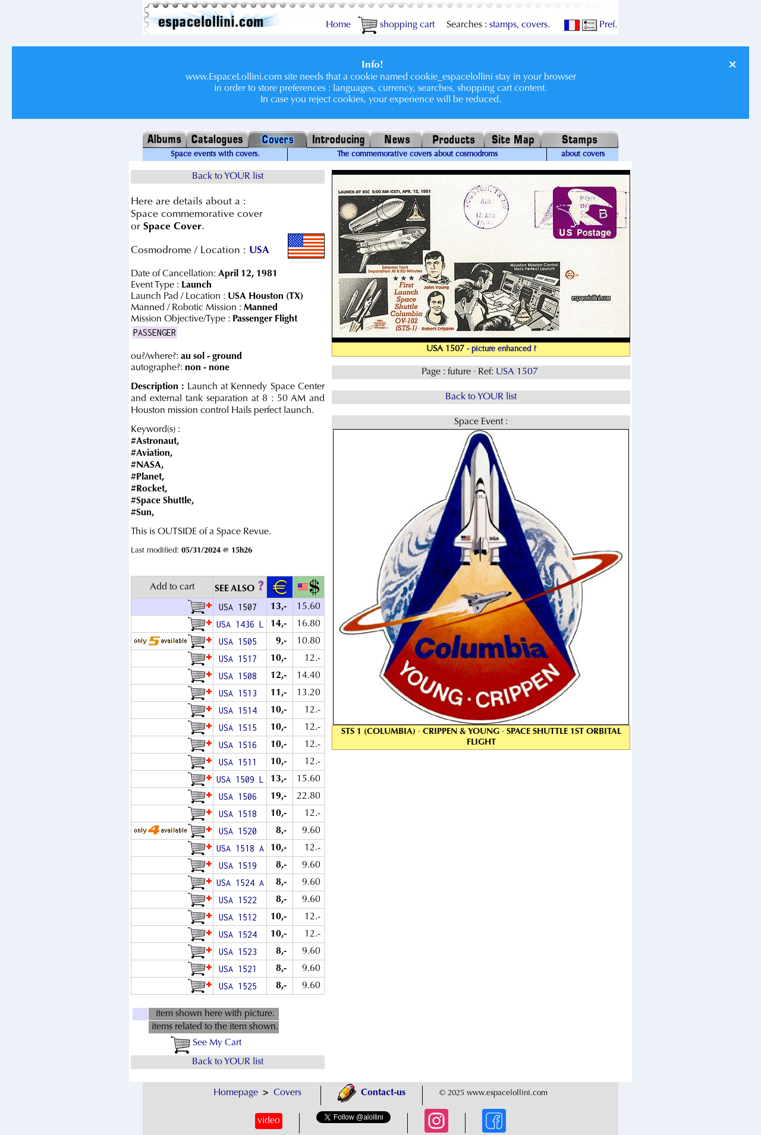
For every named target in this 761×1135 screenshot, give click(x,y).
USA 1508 (240, 676)
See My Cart (206, 1043)
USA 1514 (240, 710)
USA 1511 (240, 762)
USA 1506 (240, 797)
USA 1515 (240, 728)
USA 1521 (240, 969)
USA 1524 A (240, 883)
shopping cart (396, 25)
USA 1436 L (240, 624)
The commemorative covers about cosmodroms (417, 154)
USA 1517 (240, 659)
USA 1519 (240, 865)
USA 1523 (240, 952)
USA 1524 (240, 934)
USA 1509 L (240, 779)
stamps (503, 25)
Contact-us (371, 1093)
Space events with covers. (215, 154)
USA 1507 (518, 372)
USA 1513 (240, 693)
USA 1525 (240, 986)
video (268, 1120)
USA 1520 (240, 831)
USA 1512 (240, 917)
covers (534, 25)
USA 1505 (240, 641)
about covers (583, 154)
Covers (287, 1093)
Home (338, 25)
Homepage (235, 1093)
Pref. (599, 25)
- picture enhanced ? (501, 349)
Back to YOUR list (227, 176)
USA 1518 (240, 814)
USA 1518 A (240, 848)
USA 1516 (240, 745)
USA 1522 (240, 900)
